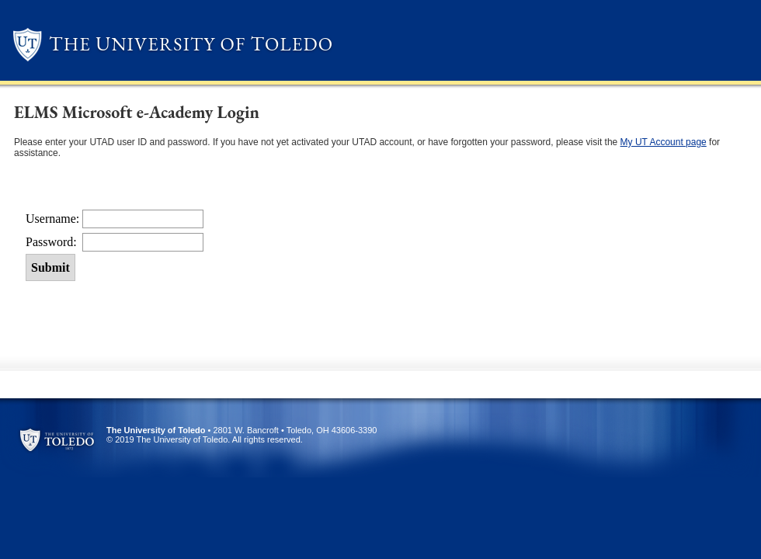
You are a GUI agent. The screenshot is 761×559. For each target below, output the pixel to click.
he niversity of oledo (191, 44)
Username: (54, 218)
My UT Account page (663, 142)
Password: (53, 241)
